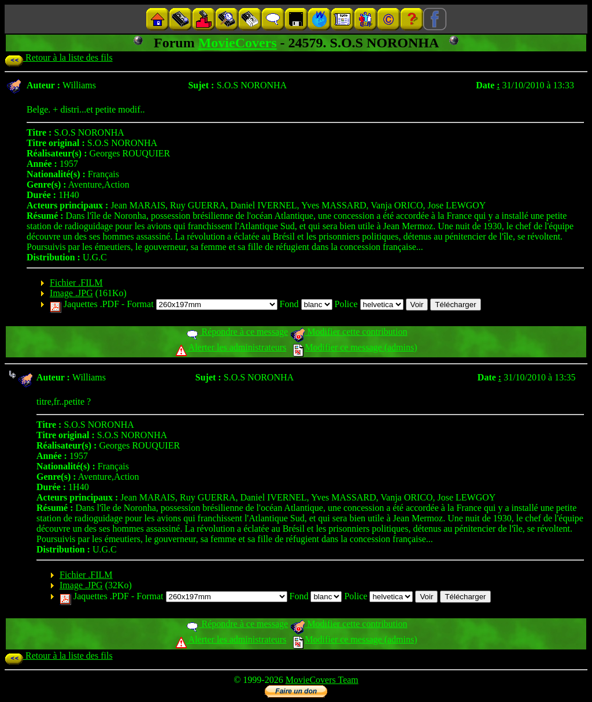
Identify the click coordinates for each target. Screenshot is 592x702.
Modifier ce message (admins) (355, 347)
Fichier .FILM (76, 282)
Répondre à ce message (236, 332)
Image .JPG (71, 293)
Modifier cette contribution (348, 332)
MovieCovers (237, 42)
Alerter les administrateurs (231, 347)
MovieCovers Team (322, 680)
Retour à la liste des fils (59, 57)
